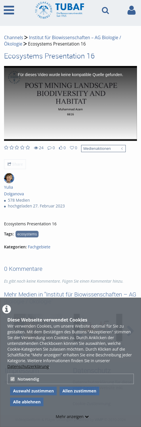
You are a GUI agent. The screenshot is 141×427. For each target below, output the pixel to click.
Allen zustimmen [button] (79, 391)
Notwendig (24, 379)
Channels (13, 38)
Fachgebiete (39, 247)
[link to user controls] (131, 10)
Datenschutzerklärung (28, 366)
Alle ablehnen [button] (27, 402)
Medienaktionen (96, 148)
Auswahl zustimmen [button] (33, 391)
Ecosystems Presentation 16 (57, 44)
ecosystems (27, 234)
